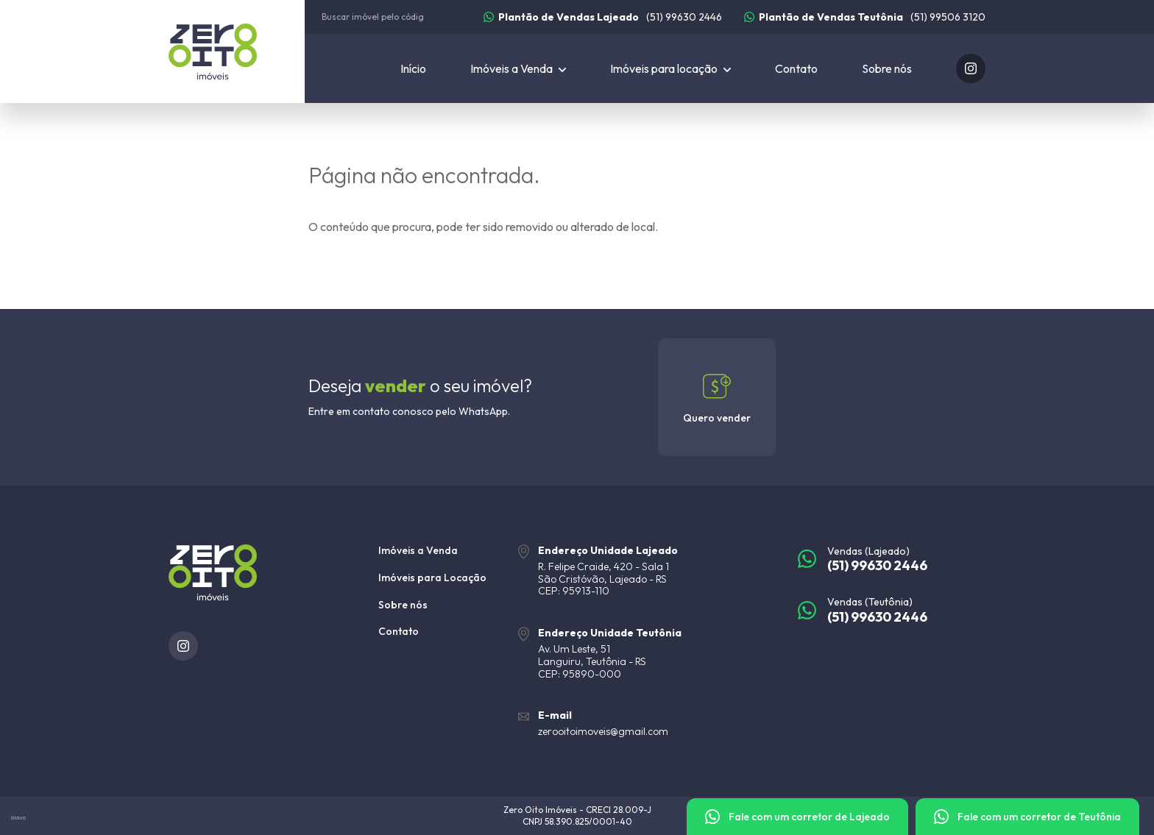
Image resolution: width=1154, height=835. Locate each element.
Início (413, 68)
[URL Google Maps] (647, 570)
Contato (796, 68)
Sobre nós (887, 68)
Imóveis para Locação (432, 578)
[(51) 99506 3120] (864, 17)
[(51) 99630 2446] (603, 17)
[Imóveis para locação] (670, 68)
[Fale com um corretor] (797, 816)
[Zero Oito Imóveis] (237, 51)
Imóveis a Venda (418, 550)
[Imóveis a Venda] (518, 68)
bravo (18, 817)
